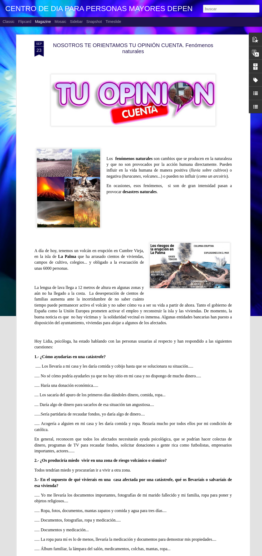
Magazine (43, 21)
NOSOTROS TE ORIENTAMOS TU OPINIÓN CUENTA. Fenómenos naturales (133, 46)
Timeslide (113, 21)
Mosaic (60, 21)
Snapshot (94, 21)
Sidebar (76, 21)
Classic (8, 21)
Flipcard (24, 21)
